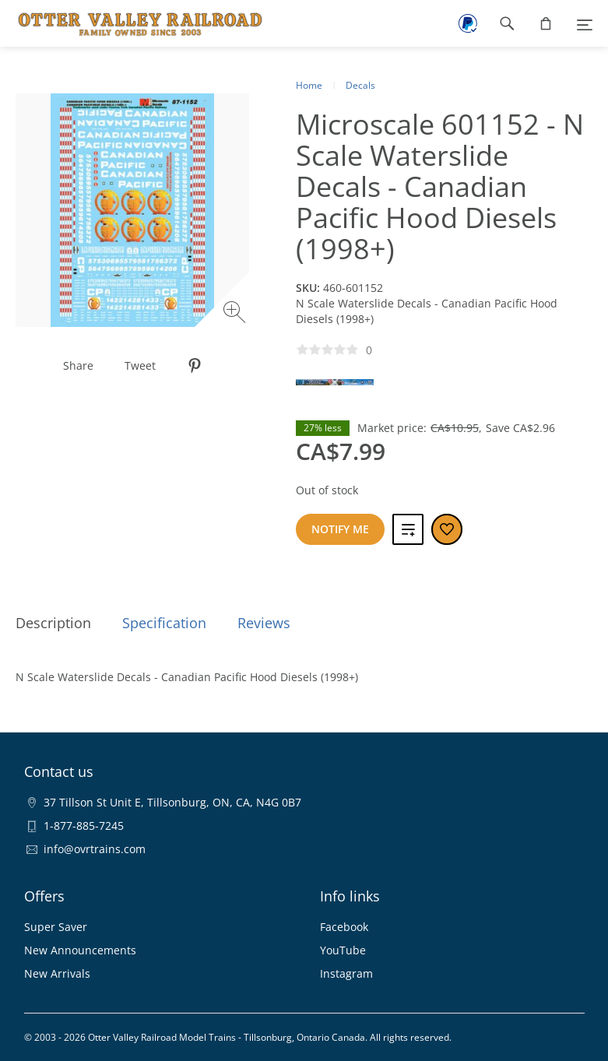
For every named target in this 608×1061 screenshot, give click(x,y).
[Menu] (584, 23)
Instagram (346, 973)
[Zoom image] (236, 314)
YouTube (343, 950)
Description (53, 622)
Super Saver (55, 926)
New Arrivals (57, 973)
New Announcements (80, 950)
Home (309, 85)
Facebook (344, 926)
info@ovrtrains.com (95, 848)
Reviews (263, 622)
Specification (164, 622)
